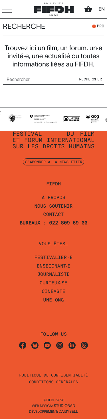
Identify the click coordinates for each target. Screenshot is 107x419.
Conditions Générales (53, 382)
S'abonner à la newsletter (53, 162)
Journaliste (53, 274)
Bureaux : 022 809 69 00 (54, 223)
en (101, 9)
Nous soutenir (53, 206)
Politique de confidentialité (53, 375)
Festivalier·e (53, 257)
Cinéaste (53, 291)
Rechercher (90, 79)
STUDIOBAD (64, 406)
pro (100, 26)
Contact (53, 214)
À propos (53, 198)
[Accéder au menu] (7, 9)
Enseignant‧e (53, 266)
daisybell (68, 411)
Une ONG (53, 300)
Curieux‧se (53, 283)
